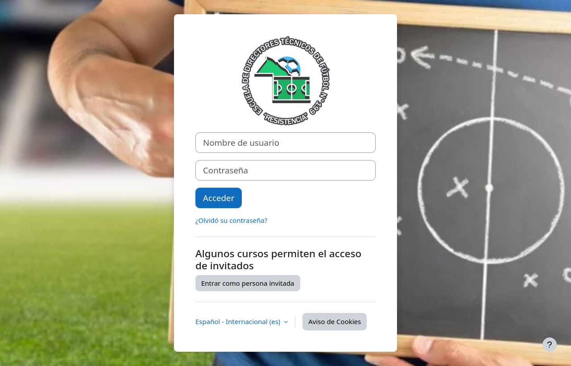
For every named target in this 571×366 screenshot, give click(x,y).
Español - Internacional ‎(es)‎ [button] (238, 321)
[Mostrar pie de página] (549, 344)
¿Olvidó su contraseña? (231, 220)
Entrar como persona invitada (247, 283)
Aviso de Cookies (334, 321)
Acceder (218, 197)
